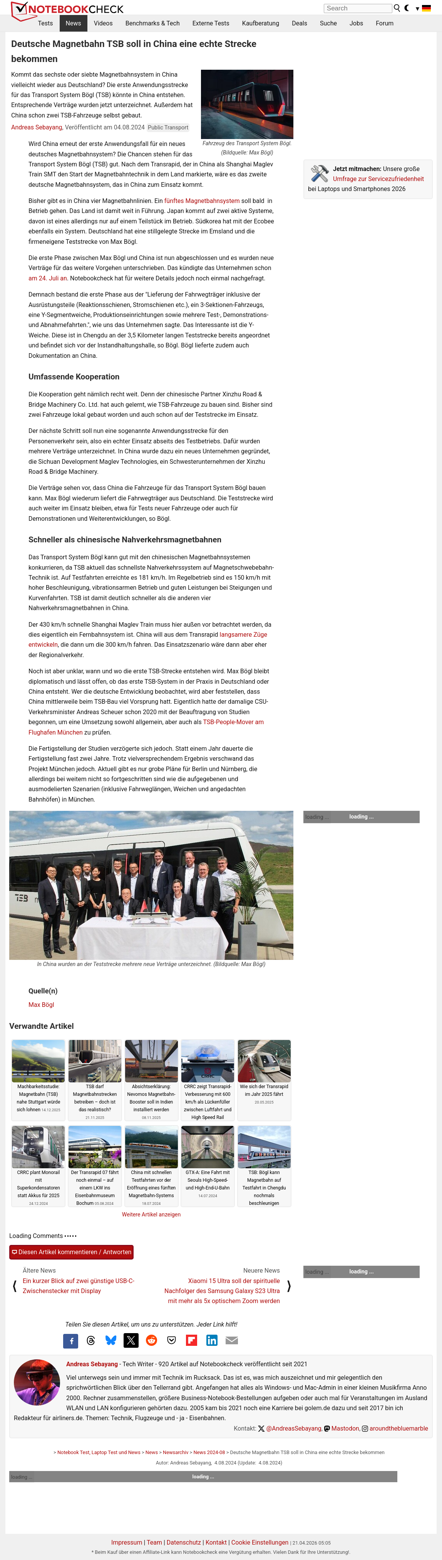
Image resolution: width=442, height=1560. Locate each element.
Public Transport (168, 127)
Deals (299, 23)
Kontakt (216, 1542)
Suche (328, 23)
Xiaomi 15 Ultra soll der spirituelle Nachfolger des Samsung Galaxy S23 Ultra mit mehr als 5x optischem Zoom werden (222, 1291)
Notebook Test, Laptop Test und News (99, 1452)
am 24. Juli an (47, 278)
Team (154, 1542)
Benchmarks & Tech (153, 23)
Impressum (126, 1542)
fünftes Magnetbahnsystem (201, 201)
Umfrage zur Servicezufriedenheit (378, 179)
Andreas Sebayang (36, 127)
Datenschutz (184, 1542)
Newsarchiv (175, 1452)
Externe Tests (211, 23)
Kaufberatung (260, 23)
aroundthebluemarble (395, 1428)
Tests (45, 23)
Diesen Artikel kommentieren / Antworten (71, 1252)
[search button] (397, 8)
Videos (103, 23)
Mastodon (341, 1428)
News (73, 23)
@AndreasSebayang (289, 1428)
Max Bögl (41, 1004)
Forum (384, 23)
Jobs (356, 23)
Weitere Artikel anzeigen (151, 1214)
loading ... (317, 817)
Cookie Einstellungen (260, 1542)
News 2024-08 (209, 1452)
